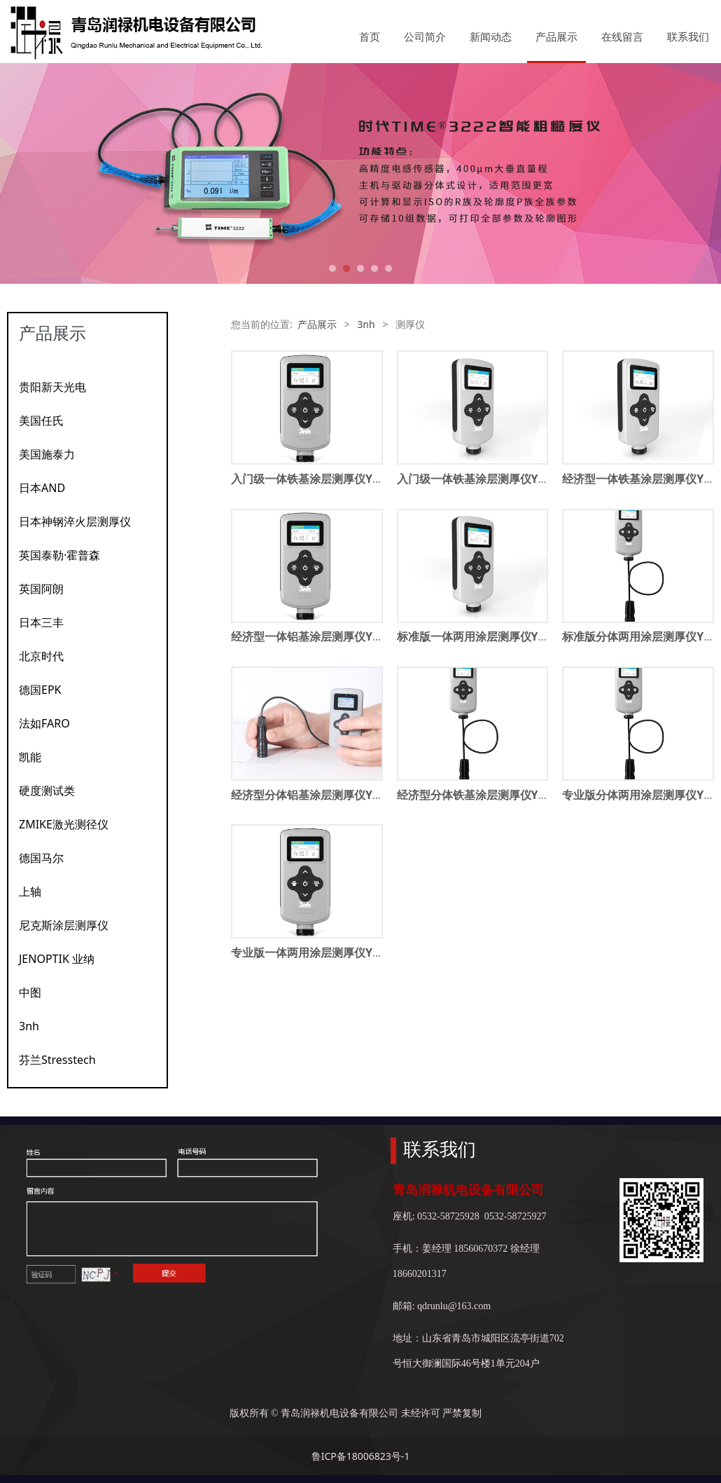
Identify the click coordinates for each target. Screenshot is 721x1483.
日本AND (42, 488)
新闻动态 (491, 36)
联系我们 (688, 36)
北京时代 (41, 656)
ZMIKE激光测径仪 (63, 824)
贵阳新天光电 (52, 387)
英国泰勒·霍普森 (59, 555)
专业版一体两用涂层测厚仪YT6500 (318, 952)
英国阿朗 (41, 588)
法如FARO (44, 723)
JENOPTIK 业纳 (56, 958)
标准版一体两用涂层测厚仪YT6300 (483, 636)
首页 (369, 36)
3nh (29, 1026)
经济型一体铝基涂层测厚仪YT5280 (318, 636)
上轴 (30, 891)
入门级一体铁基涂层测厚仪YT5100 (318, 478)
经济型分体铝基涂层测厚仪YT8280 (318, 794)
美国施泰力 (47, 454)
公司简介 (425, 36)
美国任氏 (41, 420)
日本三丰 (41, 622)
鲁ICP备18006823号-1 (361, 1456)
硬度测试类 (47, 790)
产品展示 (557, 36)
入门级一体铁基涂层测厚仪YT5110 (483, 478)
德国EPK (40, 689)
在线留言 (622, 36)
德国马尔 (41, 858)
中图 (30, 992)
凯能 (30, 757)
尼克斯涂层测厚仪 (63, 925)
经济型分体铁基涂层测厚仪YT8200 (483, 794)
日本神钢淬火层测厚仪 (75, 521)
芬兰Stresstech (57, 1059)
